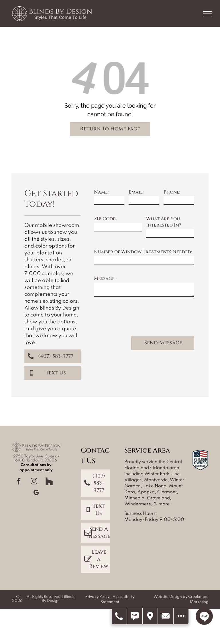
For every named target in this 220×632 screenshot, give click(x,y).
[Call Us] (119, 616)
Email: (136, 192)
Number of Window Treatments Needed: (143, 252)
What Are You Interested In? (163, 222)
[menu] (207, 13)
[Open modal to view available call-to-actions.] (181, 616)
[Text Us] (135, 616)
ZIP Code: (105, 219)
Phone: (172, 192)
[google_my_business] (36, 493)
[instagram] (34, 482)
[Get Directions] (150, 616)
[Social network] (49, 482)
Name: (101, 192)
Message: (104, 278)
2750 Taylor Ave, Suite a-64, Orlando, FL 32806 (36, 458)
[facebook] (19, 482)
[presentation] (137, 319)
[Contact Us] (166, 616)
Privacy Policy (97, 597)
